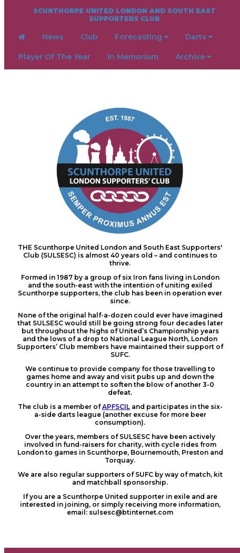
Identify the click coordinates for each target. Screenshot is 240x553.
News (53, 37)
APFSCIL (116, 407)
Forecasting (141, 37)
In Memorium (132, 57)
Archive (193, 57)
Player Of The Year (54, 57)
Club (89, 37)
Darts (199, 37)
